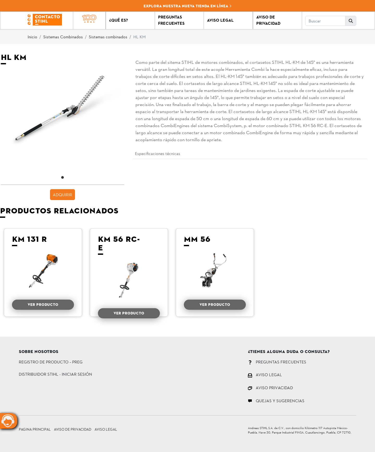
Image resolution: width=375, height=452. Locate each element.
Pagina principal (35, 429)
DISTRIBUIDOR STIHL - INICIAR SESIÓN (55, 374)
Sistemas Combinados (63, 37)
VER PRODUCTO (43, 304)
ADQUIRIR (62, 194)
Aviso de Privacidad (72, 429)
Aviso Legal (106, 429)
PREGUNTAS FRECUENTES (277, 362)
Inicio (32, 37)
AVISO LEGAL (265, 374)
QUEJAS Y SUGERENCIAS (276, 401)
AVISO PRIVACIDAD (270, 388)
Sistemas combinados (108, 37)
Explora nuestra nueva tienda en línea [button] (187, 6)
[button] (130, 20)
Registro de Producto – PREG (51, 362)
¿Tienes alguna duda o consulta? (289, 352)
